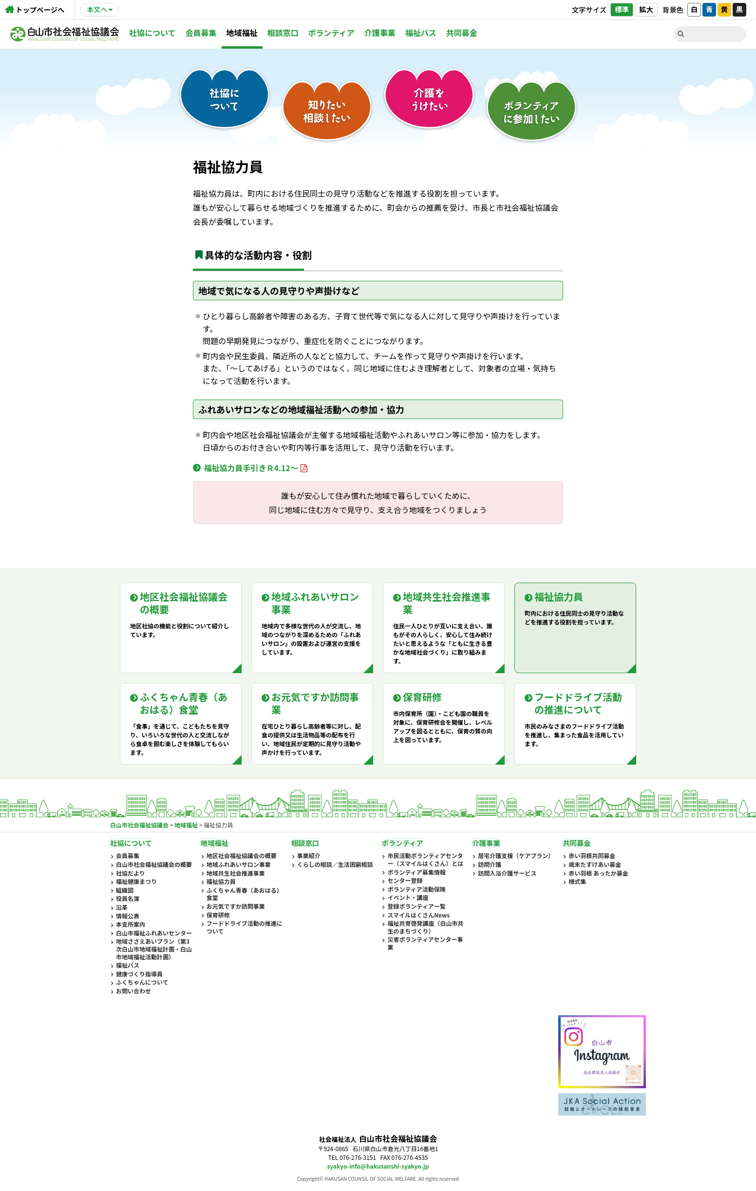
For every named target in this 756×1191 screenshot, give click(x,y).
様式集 (577, 881)
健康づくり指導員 (139, 974)
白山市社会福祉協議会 (64, 34)
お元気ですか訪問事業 (236, 906)
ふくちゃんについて (142, 982)
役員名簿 (127, 898)
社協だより (130, 873)
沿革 (122, 907)
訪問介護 (489, 864)
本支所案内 (130, 924)
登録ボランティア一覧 (416, 906)
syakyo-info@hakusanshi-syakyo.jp (378, 1166)
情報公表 (127, 916)
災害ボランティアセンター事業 (425, 943)
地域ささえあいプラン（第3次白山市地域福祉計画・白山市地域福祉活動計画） (154, 948)
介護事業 (380, 32)
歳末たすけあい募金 (594, 864)
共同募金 (461, 32)
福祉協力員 (221, 881)
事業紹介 (309, 856)
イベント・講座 (407, 897)
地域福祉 (242, 32)
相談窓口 (283, 32)
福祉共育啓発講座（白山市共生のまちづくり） (425, 926)
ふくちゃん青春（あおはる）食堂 (245, 893)
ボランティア (331, 32)
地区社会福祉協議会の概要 (242, 856)
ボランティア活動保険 (416, 889)
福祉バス (420, 32)
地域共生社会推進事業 (236, 873)
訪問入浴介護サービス (507, 873)
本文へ (97, 9)
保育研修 (218, 915)
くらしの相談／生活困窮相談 (335, 864)
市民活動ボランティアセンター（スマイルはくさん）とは (425, 859)
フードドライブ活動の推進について (245, 926)
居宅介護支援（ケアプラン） (516, 856)
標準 (622, 9)
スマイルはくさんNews (418, 915)
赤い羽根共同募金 (591, 856)
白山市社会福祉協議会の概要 (154, 864)
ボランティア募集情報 (416, 872)
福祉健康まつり (136, 881)
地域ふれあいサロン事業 (239, 864)
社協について (152, 32)
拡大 (646, 9)
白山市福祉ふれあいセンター (154, 933)
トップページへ (40, 9)
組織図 (124, 890)
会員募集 (201, 32)
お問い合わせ (133, 991)
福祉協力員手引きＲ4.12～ (251, 468)
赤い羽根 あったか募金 (598, 873)
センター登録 (404, 880)
